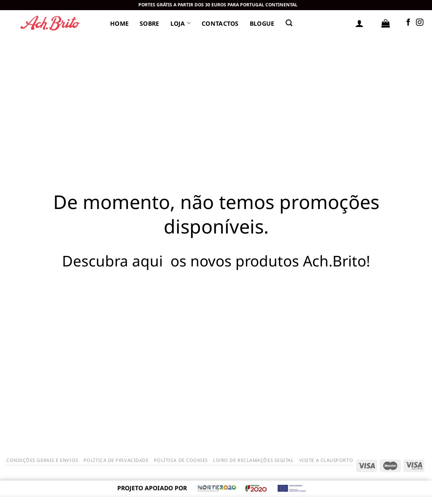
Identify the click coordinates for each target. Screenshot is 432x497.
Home (119, 23)
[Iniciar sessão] (359, 23)
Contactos (220, 23)
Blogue (262, 23)
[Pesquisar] (289, 23)
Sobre (149, 23)
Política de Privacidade (116, 460)
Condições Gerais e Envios (42, 460)
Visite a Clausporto (326, 460)
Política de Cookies (181, 460)
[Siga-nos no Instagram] (419, 23)
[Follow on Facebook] (408, 23)
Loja (180, 23)
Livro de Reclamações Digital (253, 460)
